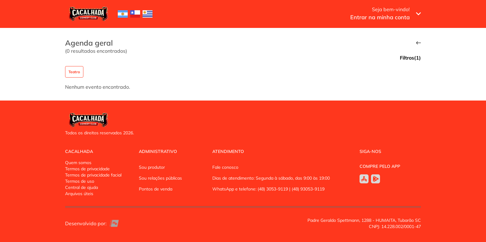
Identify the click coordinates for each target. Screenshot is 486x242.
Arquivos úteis (79, 193)
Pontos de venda (155, 189)
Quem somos (78, 162)
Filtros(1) (410, 58)
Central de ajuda (81, 187)
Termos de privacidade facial (93, 175)
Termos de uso (79, 181)
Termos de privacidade (87, 169)
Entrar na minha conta (380, 17)
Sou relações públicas (160, 178)
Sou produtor (152, 167)
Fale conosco (225, 167)
